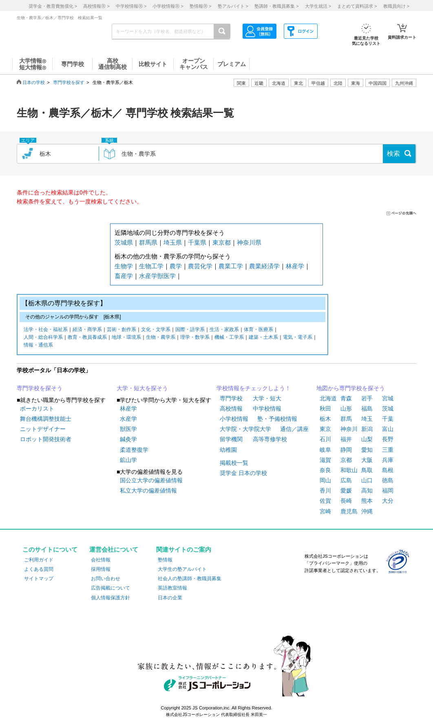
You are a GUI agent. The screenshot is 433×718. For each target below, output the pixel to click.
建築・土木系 (263, 337)
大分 (387, 500)
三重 (387, 449)
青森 (346, 398)
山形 (346, 408)
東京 (325, 429)
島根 (387, 470)
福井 (346, 439)
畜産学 (124, 275)
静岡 (346, 449)
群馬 (346, 418)
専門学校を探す (68, 82)
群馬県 (148, 242)
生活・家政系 (224, 330)
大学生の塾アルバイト (182, 569)
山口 (367, 480)
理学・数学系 (195, 337)
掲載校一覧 (234, 463)
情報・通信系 (38, 345)
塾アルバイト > (233, 6)
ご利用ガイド (38, 560)
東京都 (221, 242)
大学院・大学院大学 (245, 429)
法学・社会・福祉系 (46, 330)
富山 (387, 429)
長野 (387, 439)
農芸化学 (200, 266)
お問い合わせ (105, 578)
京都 (346, 460)
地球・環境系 (126, 337)
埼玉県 (172, 242)
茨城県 (124, 242)
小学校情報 (234, 418)
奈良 (325, 470)
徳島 (387, 480)
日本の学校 (33, 82)
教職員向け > (396, 6)
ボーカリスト (37, 408)
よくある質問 (38, 569)
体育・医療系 (258, 330)
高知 (367, 490)
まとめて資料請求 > (357, 6)
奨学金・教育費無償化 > (53, 6)
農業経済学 (264, 266)
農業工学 (231, 266)
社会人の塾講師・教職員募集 (189, 578)
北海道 (278, 83)
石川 (325, 439)
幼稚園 (228, 449)
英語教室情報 (172, 588)
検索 (393, 153)
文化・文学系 (155, 330)
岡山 (325, 480)
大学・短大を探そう (142, 388)
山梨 (367, 439)
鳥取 (367, 470)
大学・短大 (267, 398)
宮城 (387, 398)
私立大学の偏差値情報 (148, 490)
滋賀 (325, 460)
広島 (346, 480)
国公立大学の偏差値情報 (151, 480)
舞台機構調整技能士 (45, 418)
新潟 (367, 429)
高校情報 (231, 408)
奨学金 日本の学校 (243, 473)
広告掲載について (110, 588)
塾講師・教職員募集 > (276, 6)
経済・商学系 (87, 330)
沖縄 (367, 511)
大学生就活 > (318, 6)
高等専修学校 (270, 439)
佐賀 (325, 500)
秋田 (325, 408)
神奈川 (349, 429)
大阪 (367, 460)
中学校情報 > (131, 6)
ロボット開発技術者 (45, 439)
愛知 (367, 449)
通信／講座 (294, 429)
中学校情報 (267, 408)
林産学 (295, 266)
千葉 (387, 418)
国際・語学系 (190, 330)
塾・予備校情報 (277, 418)
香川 (325, 490)
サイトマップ (38, 578)
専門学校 (231, 398)
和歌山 (349, 470)
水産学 (148, 275)
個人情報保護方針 (110, 598)
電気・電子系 (297, 337)
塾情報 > (200, 6)
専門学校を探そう (39, 388)
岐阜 (325, 449)
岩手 (367, 398)
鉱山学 (128, 460)
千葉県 (197, 242)
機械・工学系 (229, 337)
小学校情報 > (167, 6)
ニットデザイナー (43, 429)
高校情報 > (96, 6)
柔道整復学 (134, 449)
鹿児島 (349, 511)
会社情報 (100, 560)
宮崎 (325, 511)
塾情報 (165, 560)
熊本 (367, 500)
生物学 (124, 266)
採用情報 (100, 569)
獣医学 (166, 275)
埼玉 (367, 418)
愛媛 (346, 490)
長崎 (346, 500)
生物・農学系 (160, 337)
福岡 (387, 490)
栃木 (325, 418)
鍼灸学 (128, 439)
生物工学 (151, 266)
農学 (176, 266)
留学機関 (231, 439)
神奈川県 (249, 242)
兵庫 (387, 460)
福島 (367, 408)
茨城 (387, 408)
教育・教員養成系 (87, 337)
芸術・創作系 (121, 330)
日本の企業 (170, 598)
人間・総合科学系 (43, 337)
